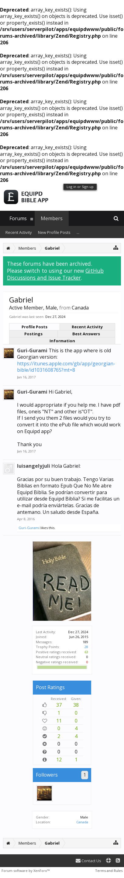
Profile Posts (34, 327)
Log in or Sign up (80, 186)
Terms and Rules (108, 870)
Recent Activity (87, 327)
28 (86, 646)
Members (52, 218)
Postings (33, 334)
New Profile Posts (54, 232)
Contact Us (88, 860)
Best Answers (86, 334)
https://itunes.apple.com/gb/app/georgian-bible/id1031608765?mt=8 (66, 367)
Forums (18, 218)
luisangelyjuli (33, 466)
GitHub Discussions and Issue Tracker (55, 274)
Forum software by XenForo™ (26, 870)
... (78, 232)
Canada (82, 822)
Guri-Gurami (32, 350)
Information (62, 340)
